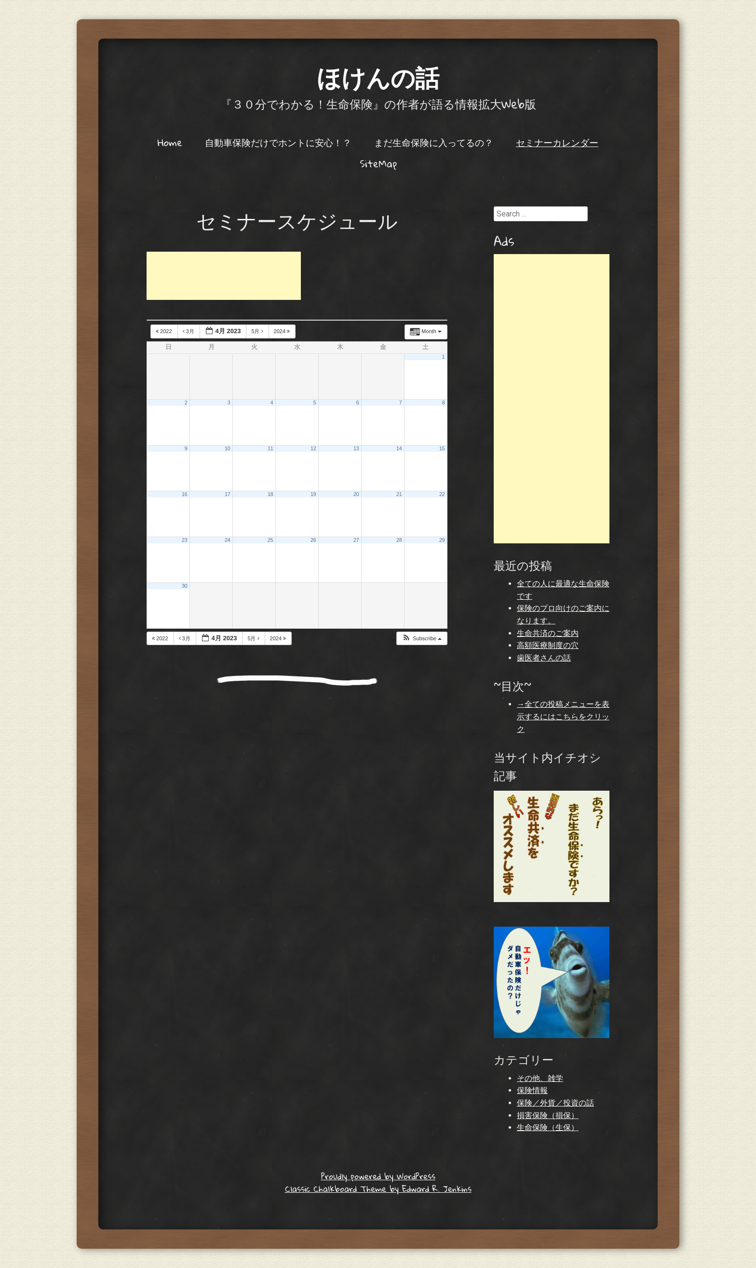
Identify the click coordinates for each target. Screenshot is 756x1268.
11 (270, 448)
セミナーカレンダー (557, 142)
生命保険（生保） (548, 1127)
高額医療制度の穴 (548, 645)
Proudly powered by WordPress (378, 1176)
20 (356, 494)
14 (399, 448)
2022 (165, 331)
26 (313, 540)
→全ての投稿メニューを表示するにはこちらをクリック (563, 716)
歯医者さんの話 (544, 657)
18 (270, 494)
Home (170, 142)
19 (313, 494)
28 (399, 540)
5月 (257, 331)
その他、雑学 (540, 1078)
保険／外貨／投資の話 (555, 1102)
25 (270, 540)
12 (313, 448)
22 (442, 494)
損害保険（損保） (548, 1115)
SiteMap (378, 163)
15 (442, 448)
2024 (283, 331)
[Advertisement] (224, 276)
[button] (421, 638)
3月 (189, 331)
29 (442, 540)
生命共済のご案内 (548, 633)
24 (227, 540)
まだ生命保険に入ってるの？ (433, 142)
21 (399, 494)
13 (356, 448)
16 (185, 494)
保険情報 (532, 1090)
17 (227, 494)
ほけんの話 (378, 77)
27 (356, 540)
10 (227, 448)
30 (185, 586)
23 (185, 540)
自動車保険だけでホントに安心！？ (278, 142)
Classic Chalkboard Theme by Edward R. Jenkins (378, 1188)
